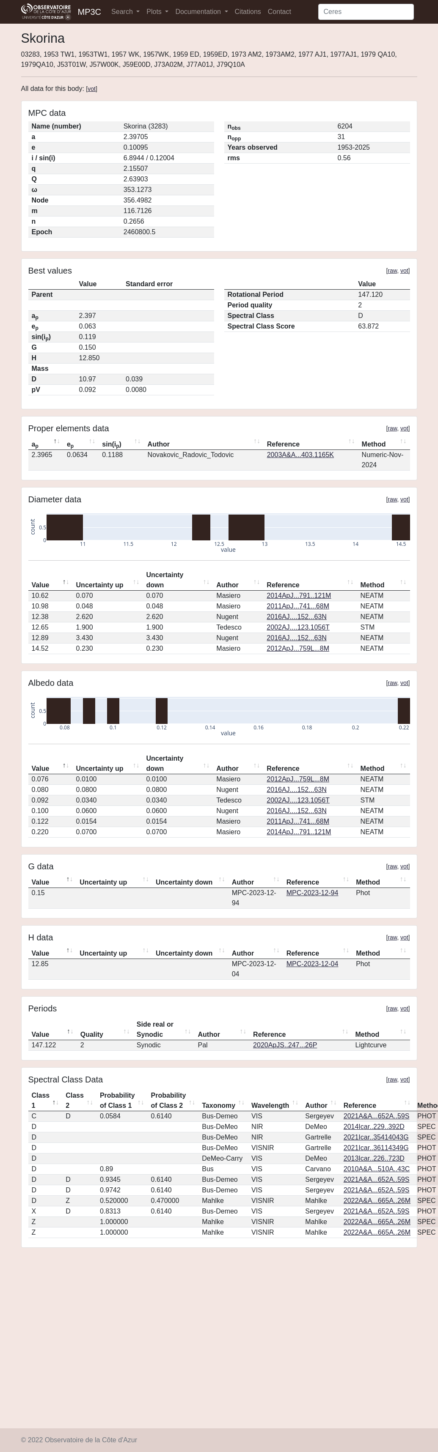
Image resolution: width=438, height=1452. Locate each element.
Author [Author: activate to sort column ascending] (159, 444)
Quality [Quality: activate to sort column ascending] (91, 1034)
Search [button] (123, 11)
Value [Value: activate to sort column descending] (41, 585)
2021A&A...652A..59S (377, 1116)
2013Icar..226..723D (374, 1158)
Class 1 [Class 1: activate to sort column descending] (41, 1100)
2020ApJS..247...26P (285, 1045)
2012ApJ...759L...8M (298, 648)
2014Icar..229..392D (374, 1126)
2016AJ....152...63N (296, 616)
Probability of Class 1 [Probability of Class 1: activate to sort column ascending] (117, 1100)
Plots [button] (154, 11)
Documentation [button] (199, 11)
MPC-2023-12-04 (312, 963)
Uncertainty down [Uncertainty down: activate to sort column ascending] (164, 580)
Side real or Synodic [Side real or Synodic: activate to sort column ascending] (155, 1029)
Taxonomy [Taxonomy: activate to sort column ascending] (218, 1105)
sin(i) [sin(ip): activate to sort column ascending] (111, 445)
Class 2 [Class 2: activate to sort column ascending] (75, 1100)
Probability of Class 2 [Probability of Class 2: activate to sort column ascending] (168, 1100)
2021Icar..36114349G (376, 1147)
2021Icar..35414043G (376, 1137)
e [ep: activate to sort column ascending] (70, 445)
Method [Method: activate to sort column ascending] (374, 444)
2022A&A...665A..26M (377, 1200)
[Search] (366, 12)
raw (392, 270)
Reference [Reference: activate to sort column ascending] (283, 444)
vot (92, 88)
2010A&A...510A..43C (377, 1169)
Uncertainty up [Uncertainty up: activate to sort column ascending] (100, 585)
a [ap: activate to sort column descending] (35, 445)
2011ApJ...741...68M (298, 606)
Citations (248, 11)
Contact (279, 11)
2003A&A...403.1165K (300, 454)
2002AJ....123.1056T (298, 627)
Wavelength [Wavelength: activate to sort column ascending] (270, 1105)
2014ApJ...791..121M (299, 595)
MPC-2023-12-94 (312, 892)
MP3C (90, 11)
